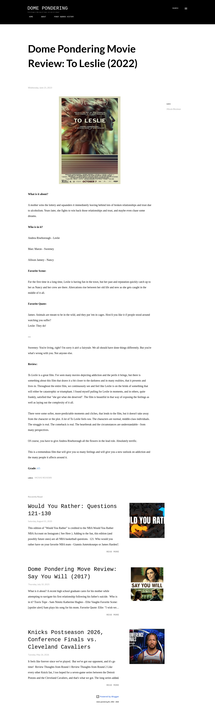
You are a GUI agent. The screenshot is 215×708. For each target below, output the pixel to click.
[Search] (175, 8)
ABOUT (41, 17)
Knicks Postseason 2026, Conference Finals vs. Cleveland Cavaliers (66, 639)
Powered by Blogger (107, 696)
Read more (112, 551)
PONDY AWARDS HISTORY (62, 17)
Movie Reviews (173, 109)
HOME (29, 17)
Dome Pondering (47, 8)
